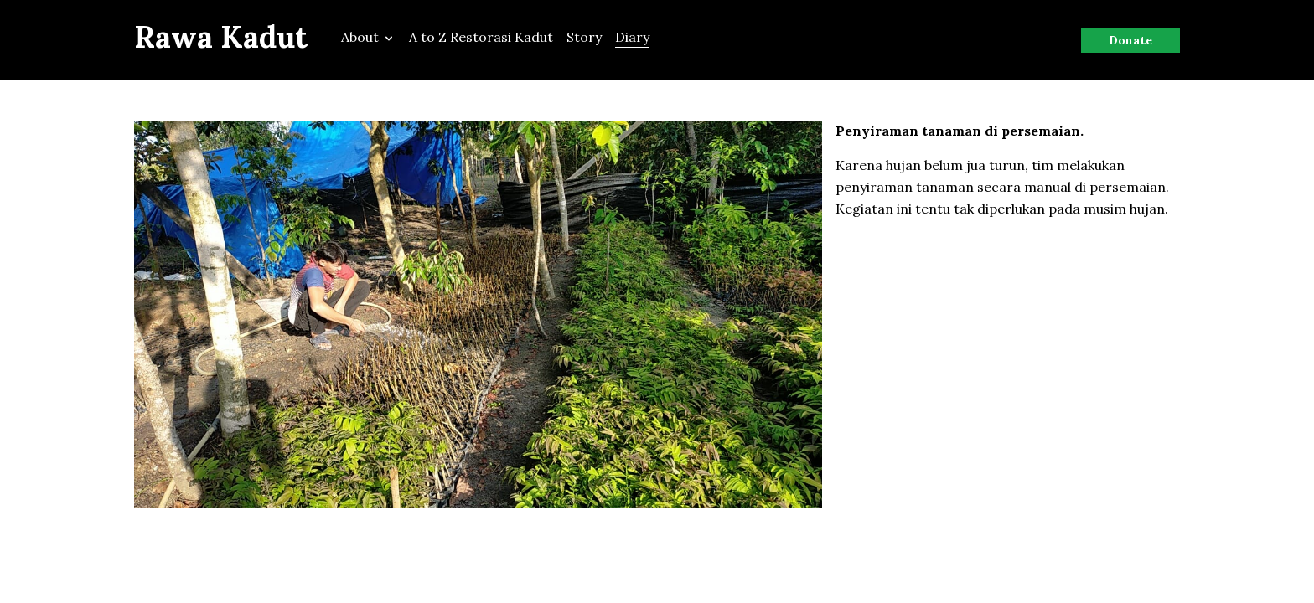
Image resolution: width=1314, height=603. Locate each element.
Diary (632, 36)
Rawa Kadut (221, 37)
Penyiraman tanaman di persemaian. (959, 130)
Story (584, 36)
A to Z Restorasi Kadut (481, 36)
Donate (1130, 40)
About (368, 36)
